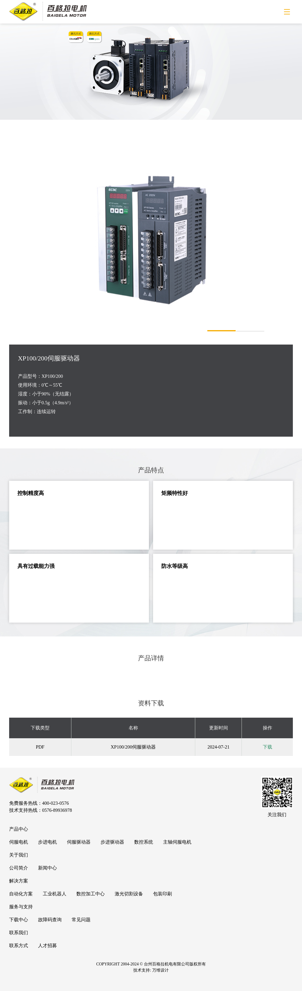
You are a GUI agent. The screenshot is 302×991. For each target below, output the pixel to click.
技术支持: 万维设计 (150, 970)
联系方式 (18, 945)
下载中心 (18, 919)
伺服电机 (18, 841)
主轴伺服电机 (177, 841)
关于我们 (18, 854)
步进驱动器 (112, 841)
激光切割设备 (129, 893)
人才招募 (47, 945)
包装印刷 (162, 893)
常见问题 (81, 919)
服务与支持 (21, 906)
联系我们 (18, 932)
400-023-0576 (55, 803)
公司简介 (18, 867)
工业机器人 (54, 893)
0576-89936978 (57, 810)
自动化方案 (21, 893)
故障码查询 (50, 919)
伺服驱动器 (79, 841)
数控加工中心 (90, 893)
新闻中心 (47, 867)
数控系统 (143, 841)
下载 (267, 746)
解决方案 (18, 880)
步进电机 (47, 841)
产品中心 (18, 829)
